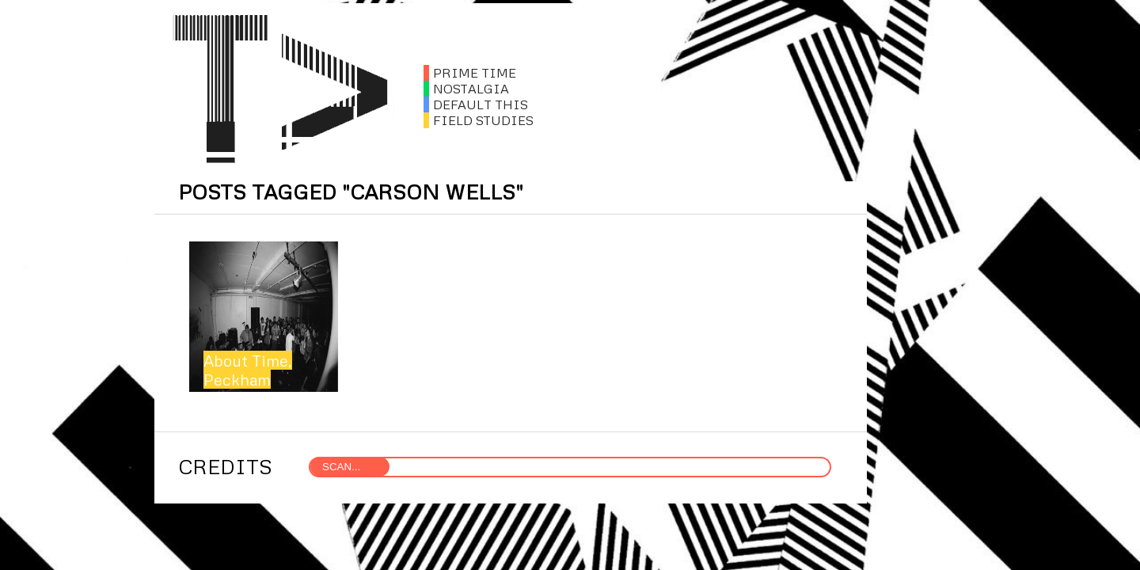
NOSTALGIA (466, 89)
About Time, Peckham (247, 370)
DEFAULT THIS (476, 104)
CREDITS (225, 466)
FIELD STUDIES (479, 120)
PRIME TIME (470, 73)
